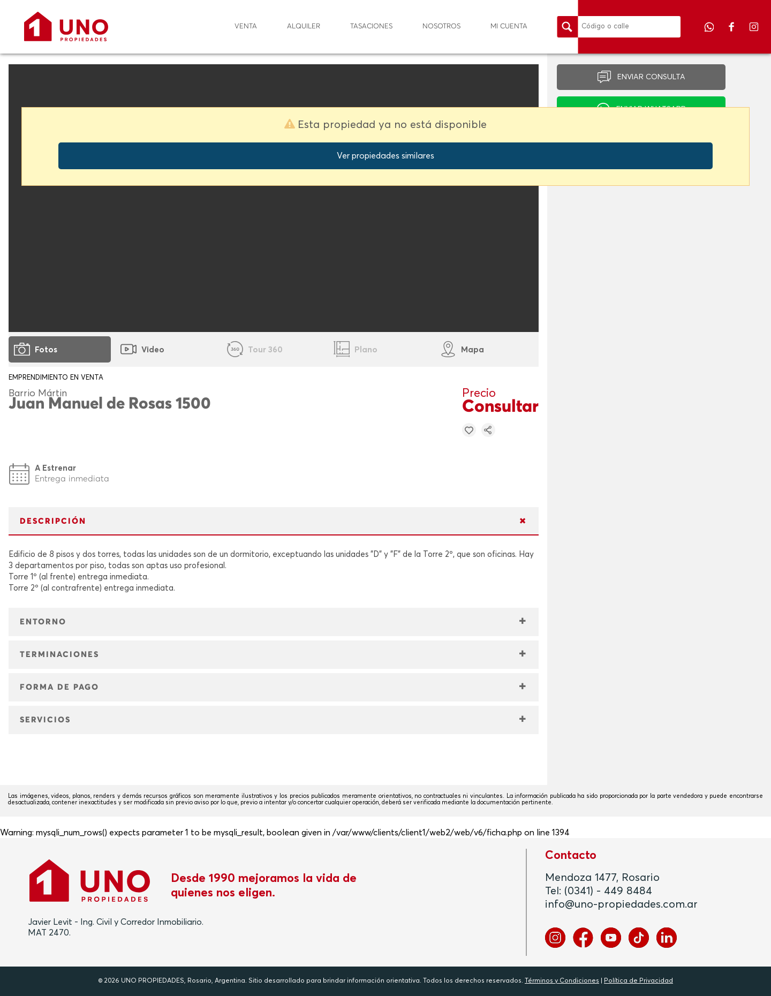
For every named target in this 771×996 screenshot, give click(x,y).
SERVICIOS (45, 720)
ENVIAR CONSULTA (651, 77)
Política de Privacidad (638, 981)
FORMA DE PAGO (59, 687)
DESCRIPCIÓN (53, 521)
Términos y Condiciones (562, 981)
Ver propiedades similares (385, 156)
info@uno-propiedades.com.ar (621, 904)
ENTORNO (43, 622)
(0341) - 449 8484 (608, 891)
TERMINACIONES (59, 655)
